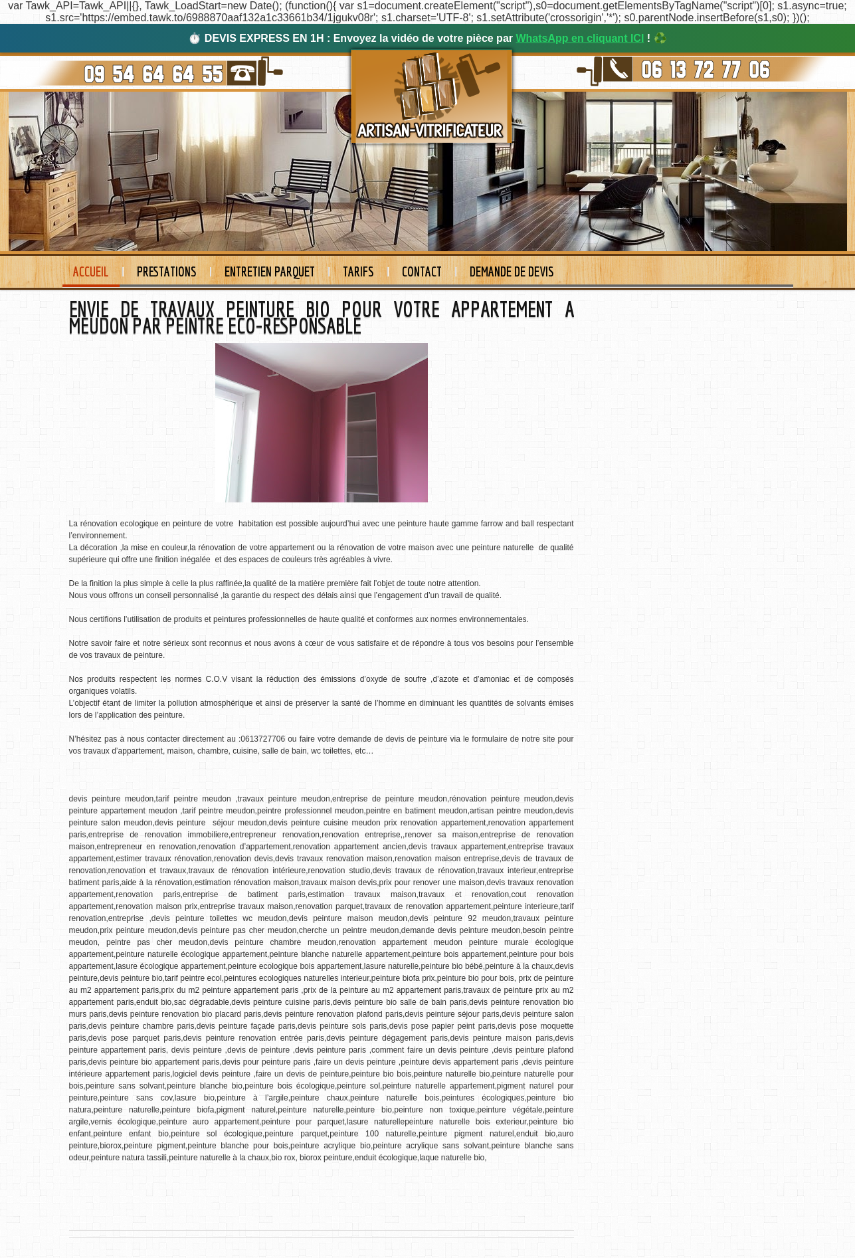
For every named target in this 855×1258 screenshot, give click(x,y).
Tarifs (358, 271)
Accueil (91, 271)
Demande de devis (512, 271)
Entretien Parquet (270, 271)
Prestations (167, 271)
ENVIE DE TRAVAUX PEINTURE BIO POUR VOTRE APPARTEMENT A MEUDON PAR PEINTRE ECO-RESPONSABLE (321, 317)
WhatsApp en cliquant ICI (580, 38)
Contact (422, 271)
